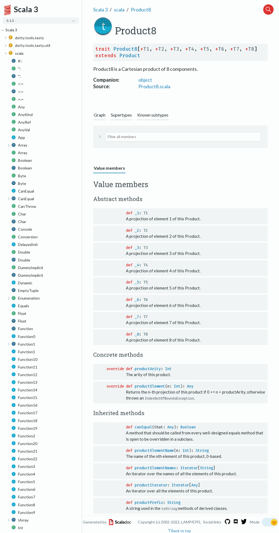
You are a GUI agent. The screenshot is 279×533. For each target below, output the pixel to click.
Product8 (141, 10)
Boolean (188, 427)
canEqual (143, 427)
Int (168, 368)
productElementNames (155, 467)
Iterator (189, 467)
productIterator (151, 485)
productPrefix (149, 502)
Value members (109, 167)
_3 (137, 247)
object (145, 80)
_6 (137, 299)
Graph (99, 114)
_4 (137, 265)
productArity (148, 368)
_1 (137, 213)
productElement (150, 386)
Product (129, 55)
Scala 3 (100, 10)
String (202, 450)
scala (119, 10)
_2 (137, 230)
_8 (137, 334)
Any (190, 386)
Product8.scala (154, 86)
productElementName (154, 450)
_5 (137, 282)
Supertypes (121, 114)
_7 (137, 316)
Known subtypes (152, 114)
